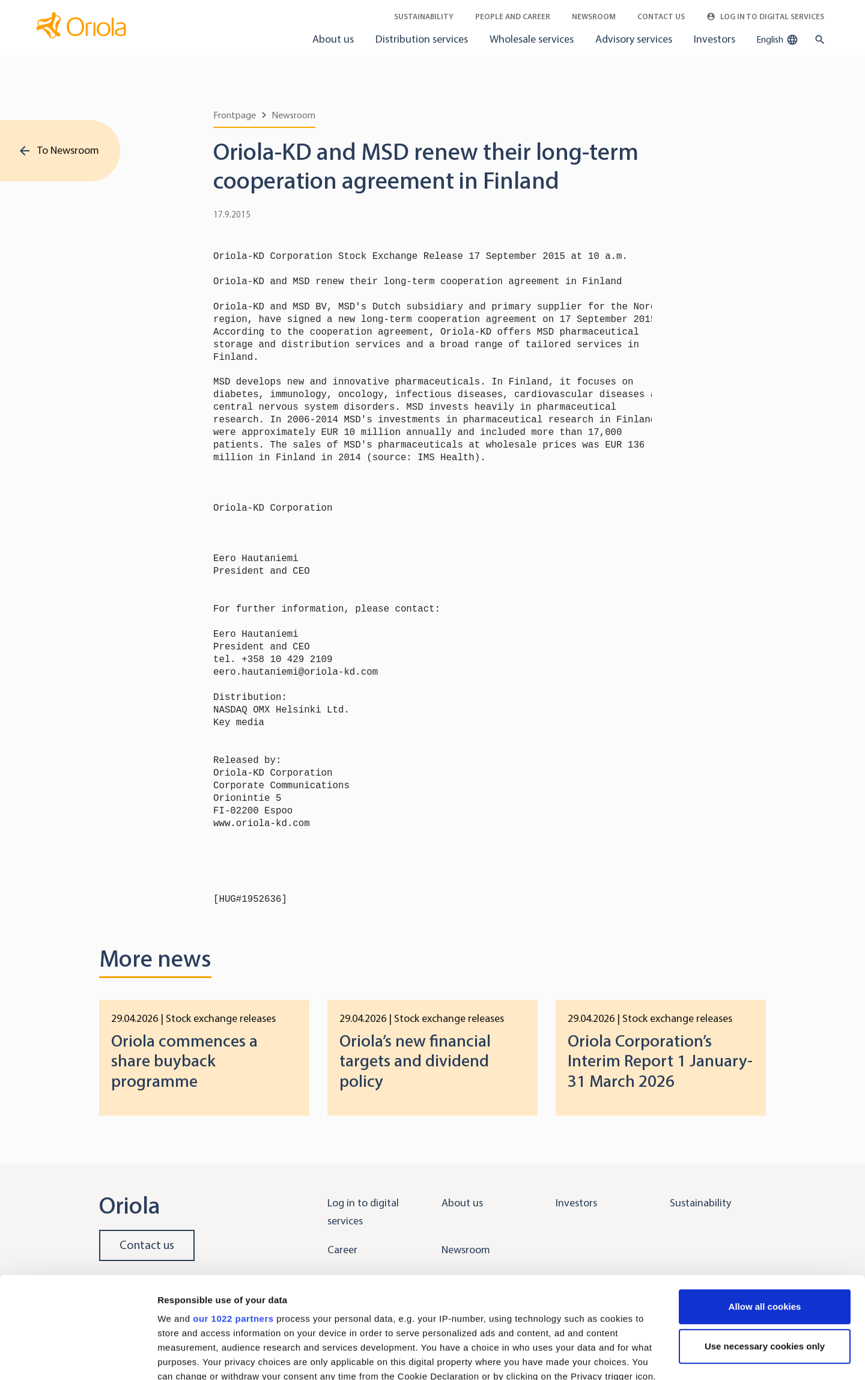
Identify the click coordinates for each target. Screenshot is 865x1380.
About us (333, 39)
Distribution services (421, 39)
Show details (185, 1356)
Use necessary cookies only (765, 1251)
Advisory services (633, 39)
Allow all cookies (765, 1211)
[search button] (817, 39)
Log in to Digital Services (765, 16)
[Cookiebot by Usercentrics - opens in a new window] (77, 1357)
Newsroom (594, 16)
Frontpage (234, 115)
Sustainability (424, 16)
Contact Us (661, 16)
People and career (512, 16)
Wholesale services (532, 39)
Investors (714, 39)
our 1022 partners (233, 1223)
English (777, 39)
